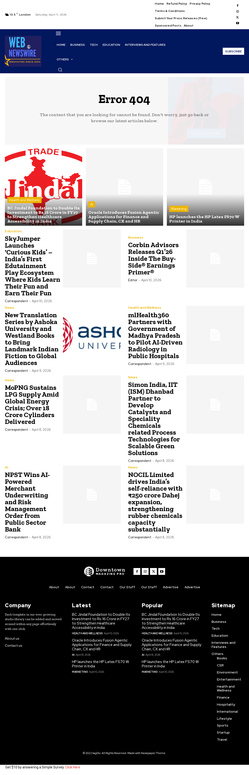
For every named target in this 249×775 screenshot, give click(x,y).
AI (91, 204)
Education (13, 231)
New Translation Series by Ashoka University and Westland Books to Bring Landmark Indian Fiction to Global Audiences (32, 339)
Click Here (72, 767)
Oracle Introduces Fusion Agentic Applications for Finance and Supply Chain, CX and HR (102, 645)
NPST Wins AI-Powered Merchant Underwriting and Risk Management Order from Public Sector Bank (27, 502)
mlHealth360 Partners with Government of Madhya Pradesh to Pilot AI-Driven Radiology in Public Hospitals (155, 335)
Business (135, 237)
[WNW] (104, 571)
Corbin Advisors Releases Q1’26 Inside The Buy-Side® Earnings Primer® (153, 258)
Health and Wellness (24, 200)
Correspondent (16, 301)
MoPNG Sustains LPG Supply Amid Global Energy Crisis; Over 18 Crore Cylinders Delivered (32, 404)
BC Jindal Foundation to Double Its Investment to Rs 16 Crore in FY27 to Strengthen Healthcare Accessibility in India (101, 621)
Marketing (179, 209)
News (9, 307)
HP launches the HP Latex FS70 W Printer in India (100, 664)
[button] (60, 69)
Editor (132, 280)
